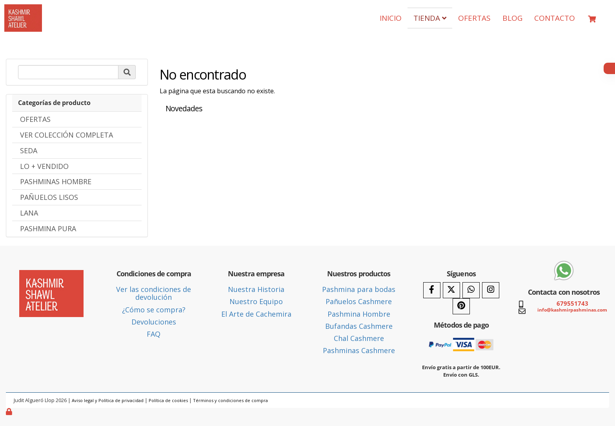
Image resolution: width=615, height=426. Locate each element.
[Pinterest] (461, 306)
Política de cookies (168, 400)
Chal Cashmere (359, 338)
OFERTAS (474, 18)
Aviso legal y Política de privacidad (108, 400)
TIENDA (429, 18)
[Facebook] (431, 290)
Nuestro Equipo (256, 301)
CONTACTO (554, 18)
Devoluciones (153, 321)
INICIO (391, 18)
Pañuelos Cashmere (359, 301)
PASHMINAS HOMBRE (55, 181)
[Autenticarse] (10, 411)
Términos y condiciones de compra (230, 400)
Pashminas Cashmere (359, 350)
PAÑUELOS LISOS (49, 197)
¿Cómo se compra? (154, 309)
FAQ (153, 334)
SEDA (28, 150)
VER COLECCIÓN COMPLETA (66, 135)
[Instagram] (490, 290)
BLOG (512, 18)
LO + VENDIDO (44, 166)
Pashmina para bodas (358, 289)
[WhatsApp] (471, 290)
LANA (29, 213)
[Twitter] (451, 290)
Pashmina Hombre (359, 314)
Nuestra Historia (256, 289)
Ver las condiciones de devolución (153, 293)
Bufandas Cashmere (359, 326)
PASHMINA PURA (48, 228)
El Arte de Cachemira (256, 314)
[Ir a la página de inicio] (23, 10)
